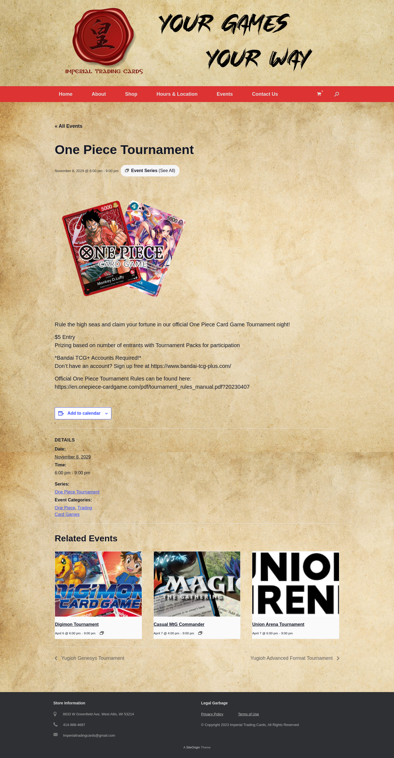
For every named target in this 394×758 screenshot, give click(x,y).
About (99, 94)
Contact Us (265, 94)
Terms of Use (248, 714)
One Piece (65, 508)
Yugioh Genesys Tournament (92, 658)
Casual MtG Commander (179, 624)
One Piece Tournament (77, 492)
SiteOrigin (193, 747)
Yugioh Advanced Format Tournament (292, 658)
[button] (337, 94)
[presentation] (98, 584)
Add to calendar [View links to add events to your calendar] (83, 413)
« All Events (68, 126)
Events (225, 94)
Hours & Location (177, 94)
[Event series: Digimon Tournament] (102, 633)
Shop (131, 94)
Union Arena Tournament (278, 624)
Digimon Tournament (77, 624)
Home (66, 94)
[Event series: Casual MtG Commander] (200, 633)
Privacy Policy (212, 714)
